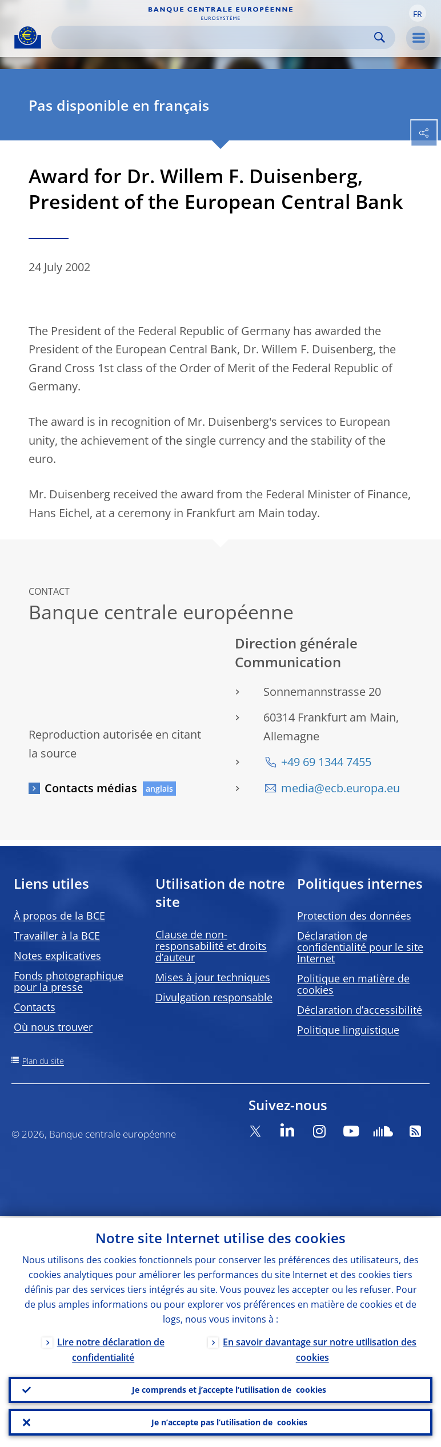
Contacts (34, 1007)
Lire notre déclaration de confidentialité (111, 1348)
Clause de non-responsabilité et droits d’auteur (211, 946)
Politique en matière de (353, 984)
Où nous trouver (53, 1027)
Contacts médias (91, 788)
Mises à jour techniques (212, 977)
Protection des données (354, 915)
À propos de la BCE (59, 915)
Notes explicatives (57, 955)
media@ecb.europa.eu (340, 788)
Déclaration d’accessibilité (359, 1010)
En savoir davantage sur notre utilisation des (319, 1348)
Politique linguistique (348, 1030)
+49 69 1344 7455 (326, 761)
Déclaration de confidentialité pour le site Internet (360, 947)
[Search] (214, 37)
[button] (417, 13)
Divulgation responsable (213, 997)
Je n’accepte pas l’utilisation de (229, 1422)
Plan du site (43, 1060)
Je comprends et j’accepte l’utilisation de (229, 1388)
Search (379, 37)
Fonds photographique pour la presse (68, 981)
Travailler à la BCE (57, 935)
